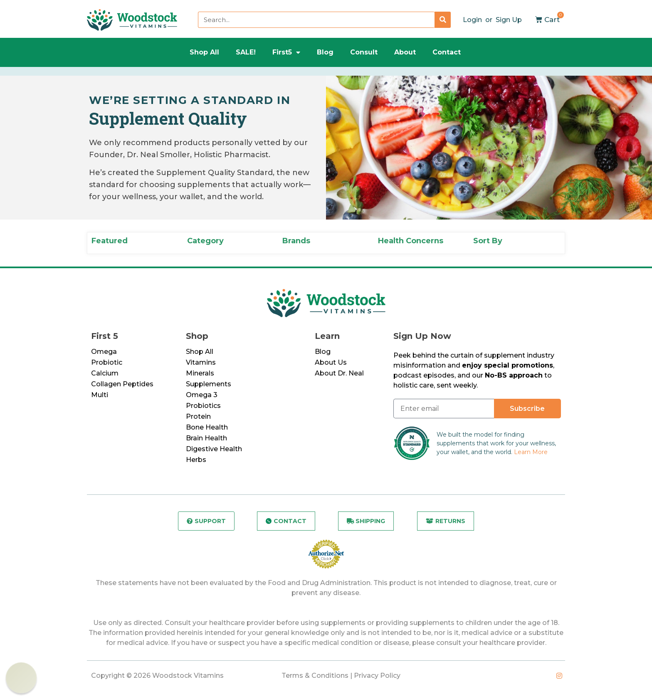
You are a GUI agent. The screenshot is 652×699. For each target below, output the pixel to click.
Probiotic (106, 362)
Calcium (105, 373)
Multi (99, 395)
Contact (446, 52)
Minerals (200, 373)
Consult (364, 52)
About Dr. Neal (339, 373)
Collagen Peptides (122, 384)
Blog (325, 52)
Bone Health (207, 427)
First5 (286, 52)
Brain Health (206, 438)
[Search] (443, 20)
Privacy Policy (377, 675)
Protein (198, 416)
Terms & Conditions (315, 675)
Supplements (208, 384)
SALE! (246, 52)
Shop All (204, 52)
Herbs (196, 460)
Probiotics (203, 406)
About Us (331, 362)
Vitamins (201, 362)
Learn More (531, 452)
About (405, 52)
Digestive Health (214, 449)
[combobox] (316, 20)
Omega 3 (201, 395)
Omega (104, 352)
